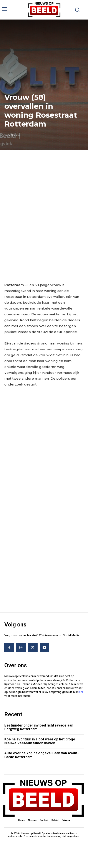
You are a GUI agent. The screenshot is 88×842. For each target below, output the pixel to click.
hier (80, 692)
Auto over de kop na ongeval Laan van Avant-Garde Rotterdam (41, 755)
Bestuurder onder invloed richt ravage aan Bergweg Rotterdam (38, 727)
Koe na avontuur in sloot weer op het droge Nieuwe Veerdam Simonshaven (39, 741)
